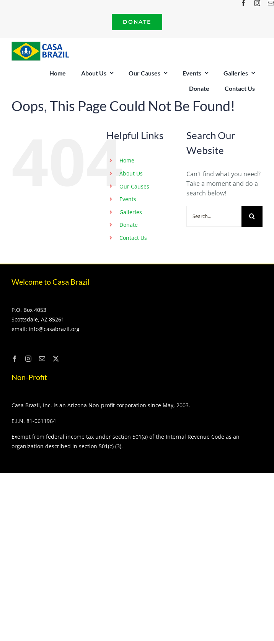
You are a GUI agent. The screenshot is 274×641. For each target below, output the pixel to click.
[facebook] (243, 3)
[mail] (42, 359)
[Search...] (213, 216)
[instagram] (257, 3)
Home (126, 160)
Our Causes (134, 186)
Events (127, 199)
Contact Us (133, 237)
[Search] (252, 216)
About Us (131, 173)
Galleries (130, 212)
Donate (128, 224)
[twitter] (56, 359)
